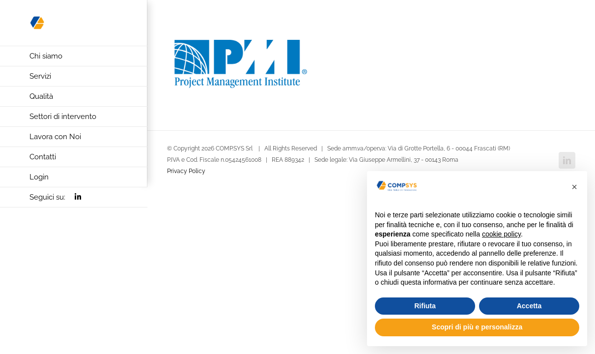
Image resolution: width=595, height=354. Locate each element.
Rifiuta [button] (425, 306)
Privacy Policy (186, 171)
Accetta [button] (529, 306)
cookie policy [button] (501, 234)
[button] (574, 187)
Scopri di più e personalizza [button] (477, 327)
